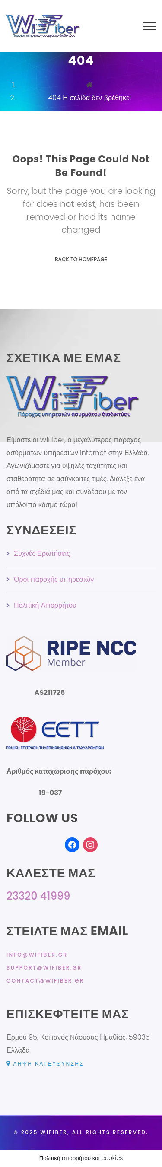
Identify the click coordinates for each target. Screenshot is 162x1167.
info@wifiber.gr (36, 954)
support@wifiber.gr (44, 967)
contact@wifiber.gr (45, 980)
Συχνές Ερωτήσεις (42, 553)
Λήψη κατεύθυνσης (45, 1063)
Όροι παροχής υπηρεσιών (54, 579)
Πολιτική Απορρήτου (45, 605)
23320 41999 (38, 896)
